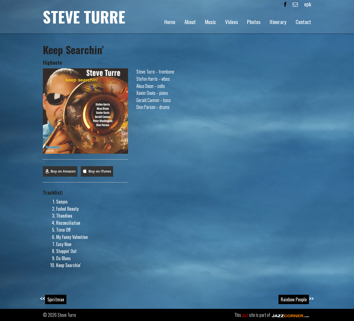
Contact (303, 22)
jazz (245, 315)
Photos (254, 22)
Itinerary (278, 22)
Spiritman (55, 299)
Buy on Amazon (63, 171)
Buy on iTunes (99, 171)
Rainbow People (294, 299)
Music (210, 22)
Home (169, 22)
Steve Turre (84, 16)
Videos (231, 22)
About (190, 22)
